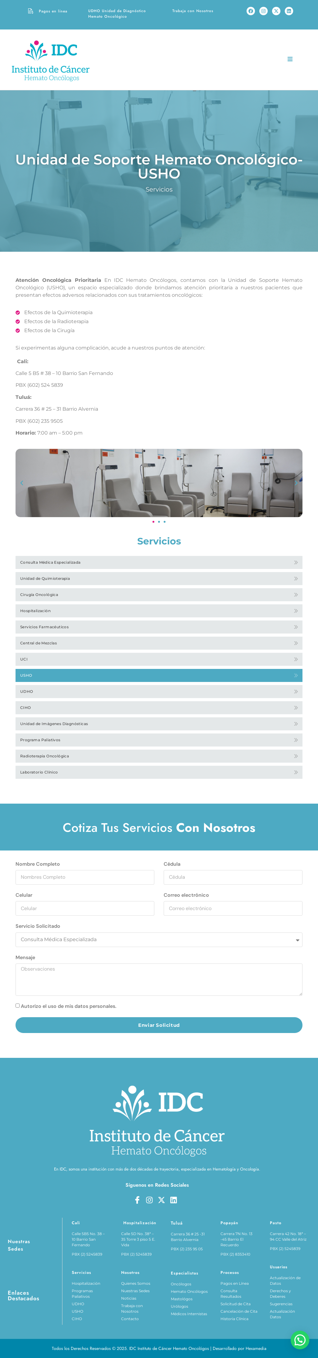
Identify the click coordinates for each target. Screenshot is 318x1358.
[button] (22, 483)
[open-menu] (290, 60)
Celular (24, 895)
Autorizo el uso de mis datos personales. (68, 1006)
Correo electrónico (186, 895)
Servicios (159, 189)
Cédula (172, 864)
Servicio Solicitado (38, 926)
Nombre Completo (38, 864)
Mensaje (25, 957)
